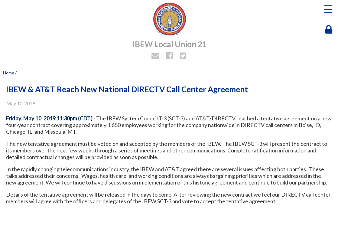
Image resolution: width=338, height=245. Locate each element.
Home (8, 72)
